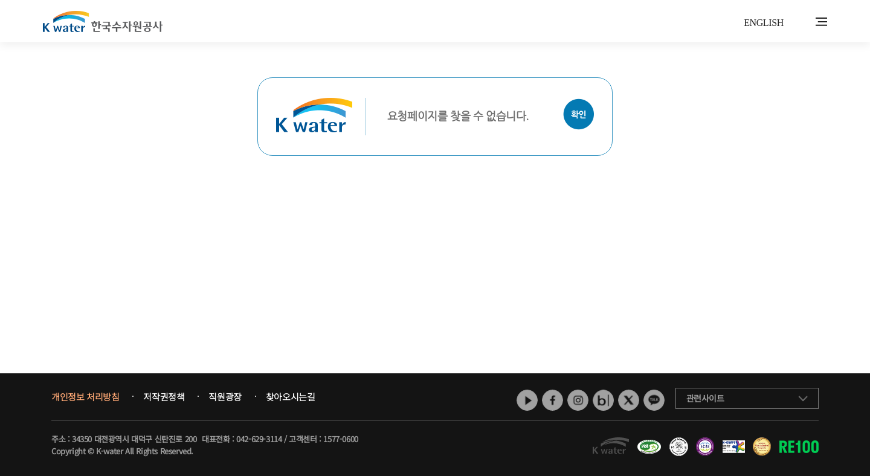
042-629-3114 (259, 439)
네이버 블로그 (603, 400)
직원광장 (224, 397)
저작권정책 (163, 397)
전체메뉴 (821, 22)
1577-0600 (340, 439)
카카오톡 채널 (654, 400)
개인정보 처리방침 (85, 397)
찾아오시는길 (290, 397)
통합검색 (803, 22)
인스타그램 (577, 400)
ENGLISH (764, 23)
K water (102, 21)
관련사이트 (705, 398)
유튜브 (527, 400)
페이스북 (552, 400)
